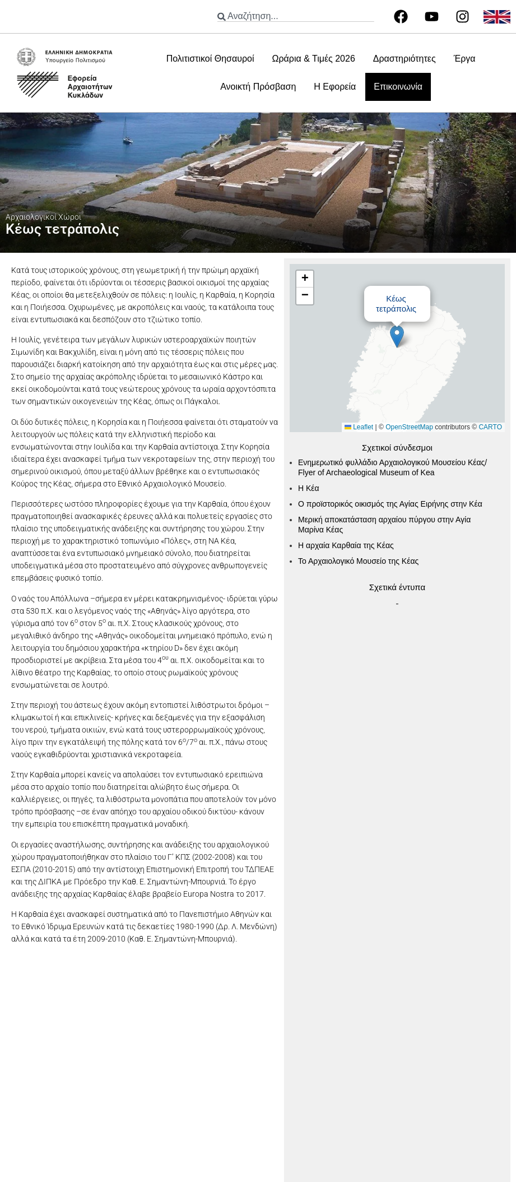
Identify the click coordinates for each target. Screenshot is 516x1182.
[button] (397, 336)
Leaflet (359, 427)
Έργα (465, 58)
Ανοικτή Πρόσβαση (258, 86)
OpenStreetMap (409, 427)
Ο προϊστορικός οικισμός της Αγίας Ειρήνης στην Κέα (390, 503)
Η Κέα (308, 488)
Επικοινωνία (398, 86)
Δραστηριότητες (404, 58)
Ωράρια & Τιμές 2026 (313, 58)
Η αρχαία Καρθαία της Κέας (346, 545)
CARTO (490, 427)
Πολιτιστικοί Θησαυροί (210, 58)
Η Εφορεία (335, 86)
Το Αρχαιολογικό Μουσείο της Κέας (358, 561)
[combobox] (295, 16)
